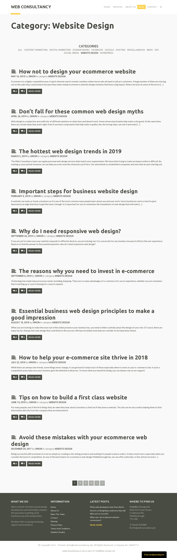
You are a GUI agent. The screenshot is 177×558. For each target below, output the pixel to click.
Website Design (89, 53)
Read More (96, 525)
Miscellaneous (136, 50)
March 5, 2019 (19, 156)
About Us (130, 7)
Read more (34, 91)
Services (117, 7)
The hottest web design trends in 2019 (66, 151)
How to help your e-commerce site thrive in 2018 (79, 357)
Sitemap (54, 521)
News (150, 50)
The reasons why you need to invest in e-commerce (82, 271)
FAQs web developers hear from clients (107, 507)
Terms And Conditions (60, 528)
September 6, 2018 (21, 276)
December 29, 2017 (21, 449)
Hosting (120, 50)
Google (109, 50)
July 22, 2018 (18, 362)
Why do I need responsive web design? (66, 231)
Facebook (97, 50)
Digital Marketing (60, 50)
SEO (157, 50)
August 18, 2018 (20, 322)
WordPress (106, 53)
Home (107, 7)
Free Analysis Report (154, 554)
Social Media (71, 53)
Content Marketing (36, 50)
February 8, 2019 (20, 196)
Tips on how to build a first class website (69, 397)
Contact (152, 7)
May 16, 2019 (18, 76)
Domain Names (81, 50)
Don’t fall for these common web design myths (77, 111)
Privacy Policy (56, 525)
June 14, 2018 (18, 402)
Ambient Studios (58, 532)
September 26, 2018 (22, 236)
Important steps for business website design (74, 191)
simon (32, 76)
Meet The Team (58, 514)
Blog (141, 7)
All (20, 50)
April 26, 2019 (18, 116)
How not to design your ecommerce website (73, 71)
